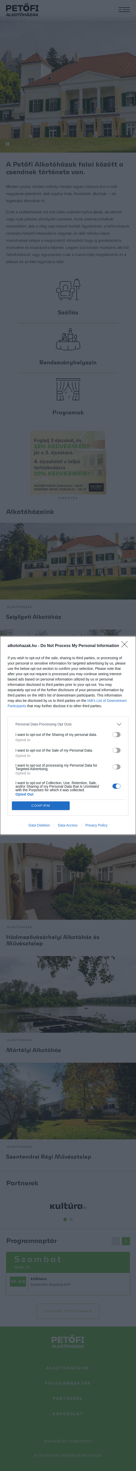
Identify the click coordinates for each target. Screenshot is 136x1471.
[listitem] (68, 724)
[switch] (116, 734)
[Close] (126, 646)
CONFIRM (40, 805)
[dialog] (68, 735)
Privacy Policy (96, 825)
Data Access (67, 825)
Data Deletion (39, 825)
